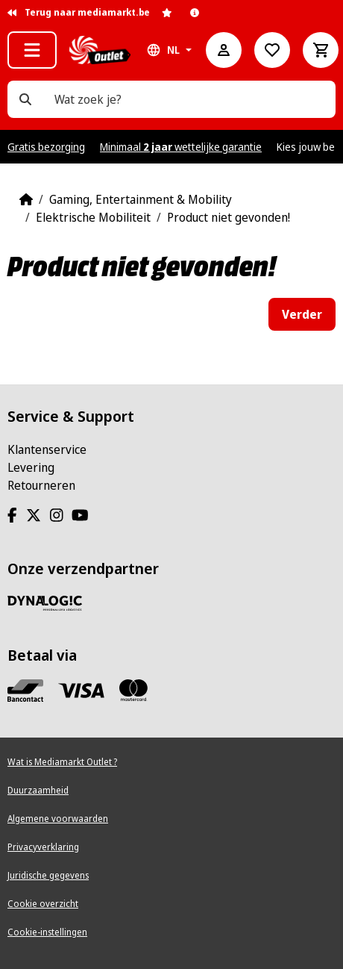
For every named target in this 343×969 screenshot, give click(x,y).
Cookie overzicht (42, 903)
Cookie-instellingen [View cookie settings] (47, 932)
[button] (32, 50)
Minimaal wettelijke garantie (181, 147)
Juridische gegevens (48, 875)
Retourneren (41, 485)
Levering (30, 467)
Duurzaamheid (38, 790)
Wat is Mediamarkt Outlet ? (62, 761)
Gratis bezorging (46, 147)
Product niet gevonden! (228, 217)
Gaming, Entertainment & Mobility (140, 199)
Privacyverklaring (43, 847)
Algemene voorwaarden (57, 818)
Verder (302, 314)
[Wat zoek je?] (25, 99)
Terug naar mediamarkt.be (78, 12)
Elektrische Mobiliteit (93, 217)
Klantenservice (46, 449)
